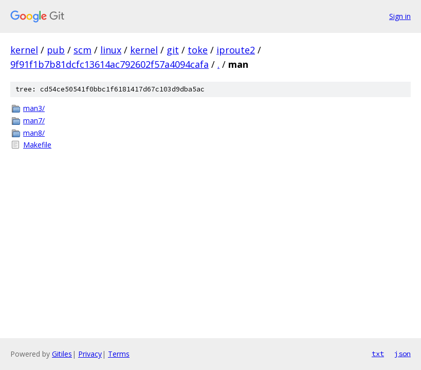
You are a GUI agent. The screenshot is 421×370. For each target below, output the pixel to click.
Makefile (37, 145)
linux (110, 50)
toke (198, 50)
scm (82, 50)
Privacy (90, 354)
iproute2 (235, 50)
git (173, 50)
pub (56, 50)
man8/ (34, 133)
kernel (24, 50)
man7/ (34, 120)
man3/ (34, 108)
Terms (119, 354)
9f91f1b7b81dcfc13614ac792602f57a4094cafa (109, 64)
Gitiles (62, 354)
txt (378, 353)
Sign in (400, 16)
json (402, 353)
